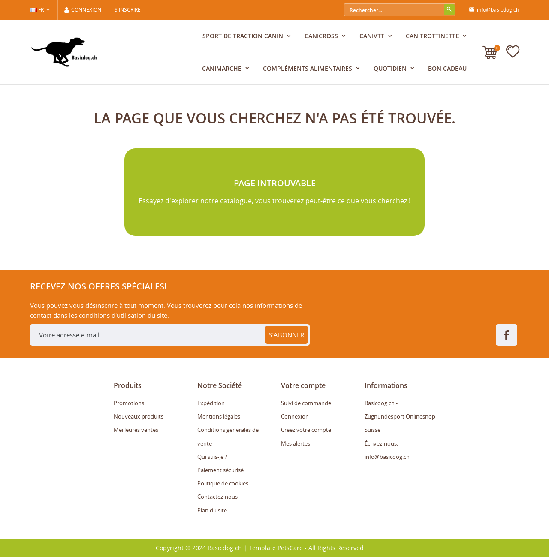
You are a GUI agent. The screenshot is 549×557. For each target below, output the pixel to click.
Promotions (129, 403)
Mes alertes (295, 443)
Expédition (211, 403)
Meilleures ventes (136, 430)
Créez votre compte (306, 430)
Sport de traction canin (243, 36)
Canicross (322, 36)
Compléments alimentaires (308, 68)
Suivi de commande (306, 403)
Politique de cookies (222, 483)
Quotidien (391, 68)
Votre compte (303, 385)
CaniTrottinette (433, 36)
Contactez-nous (217, 496)
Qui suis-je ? (212, 457)
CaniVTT (372, 36)
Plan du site (212, 510)
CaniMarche (222, 68)
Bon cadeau (447, 68)
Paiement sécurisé (220, 470)
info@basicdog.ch (494, 10)
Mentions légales (218, 416)
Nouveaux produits (138, 416)
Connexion (295, 416)
